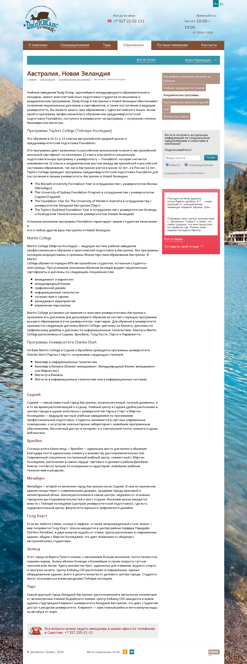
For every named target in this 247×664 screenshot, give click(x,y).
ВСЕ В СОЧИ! (152, 59)
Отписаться (171, 173)
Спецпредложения (201, 165)
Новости (175, 165)
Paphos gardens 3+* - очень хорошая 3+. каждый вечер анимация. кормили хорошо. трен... (189, 202)
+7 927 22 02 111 (129, 21)
